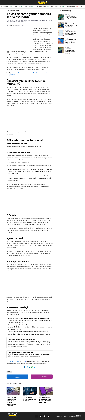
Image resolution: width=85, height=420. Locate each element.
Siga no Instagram (44, 416)
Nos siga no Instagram (42, 376)
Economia (25, 395)
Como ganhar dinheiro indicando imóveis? (29, 399)
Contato (9, 418)
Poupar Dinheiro (11, 10)
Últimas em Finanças (65, 11)
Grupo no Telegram (48, 416)
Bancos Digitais (42, 395)
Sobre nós (14, 418)
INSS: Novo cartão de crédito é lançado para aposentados (71, 25)
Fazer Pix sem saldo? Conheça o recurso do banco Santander (70, 33)
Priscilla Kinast (12, 25)
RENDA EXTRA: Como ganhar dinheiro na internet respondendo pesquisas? (12, 402)
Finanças (18, 10)
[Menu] (9, 2)
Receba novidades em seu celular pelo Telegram (17, 376)
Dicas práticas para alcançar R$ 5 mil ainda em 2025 (71, 17)
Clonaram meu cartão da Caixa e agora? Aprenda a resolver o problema (70, 42)
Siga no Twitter (40, 416)
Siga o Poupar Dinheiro (13, 361)
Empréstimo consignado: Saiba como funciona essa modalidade (70, 51)
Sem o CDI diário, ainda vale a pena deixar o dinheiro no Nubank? (45, 400)
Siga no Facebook (36, 416)
